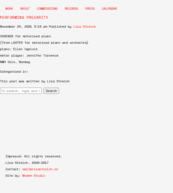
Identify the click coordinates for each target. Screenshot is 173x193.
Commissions (47, 8)
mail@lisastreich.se (40, 169)
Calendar (109, 8)
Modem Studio (33, 175)
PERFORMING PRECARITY (24, 17)
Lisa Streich (84, 26)
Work (9, 8)
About (25, 8)
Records (71, 8)
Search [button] (51, 90)
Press (90, 8)
